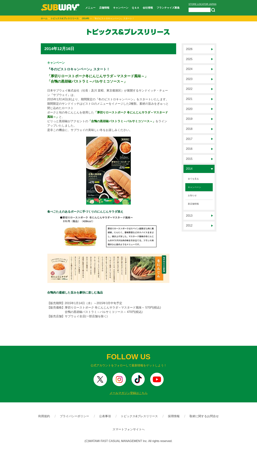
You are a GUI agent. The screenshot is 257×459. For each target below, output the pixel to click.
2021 (189, 98)
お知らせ (192, 195)
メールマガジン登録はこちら (129, 393)
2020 (189, 109)
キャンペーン (120, 7)
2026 (189, 49)
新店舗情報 (193, 204)
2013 (189, 215)
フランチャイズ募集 (168, 7)
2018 (189, 128)
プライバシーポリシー (74, 416)
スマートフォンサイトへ (128, 429)
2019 (189, 118)
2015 (189, 158)
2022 (189, 88)
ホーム (44, 18)
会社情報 (148, 7)
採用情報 (174, 416)
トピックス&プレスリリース (65, 18)
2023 (189, 79)
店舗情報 (104, 7)
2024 (189, 69)
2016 (189, 148)
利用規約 (44, 416)
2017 (189, 138)
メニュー (90, 7)
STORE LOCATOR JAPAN (202, 4)
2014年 (85, 18)
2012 (189, 225)
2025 (189, 59)
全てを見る (193, 179)
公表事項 (105, 416)
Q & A (135, 7)
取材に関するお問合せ (204, 416)
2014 (189, 168)
